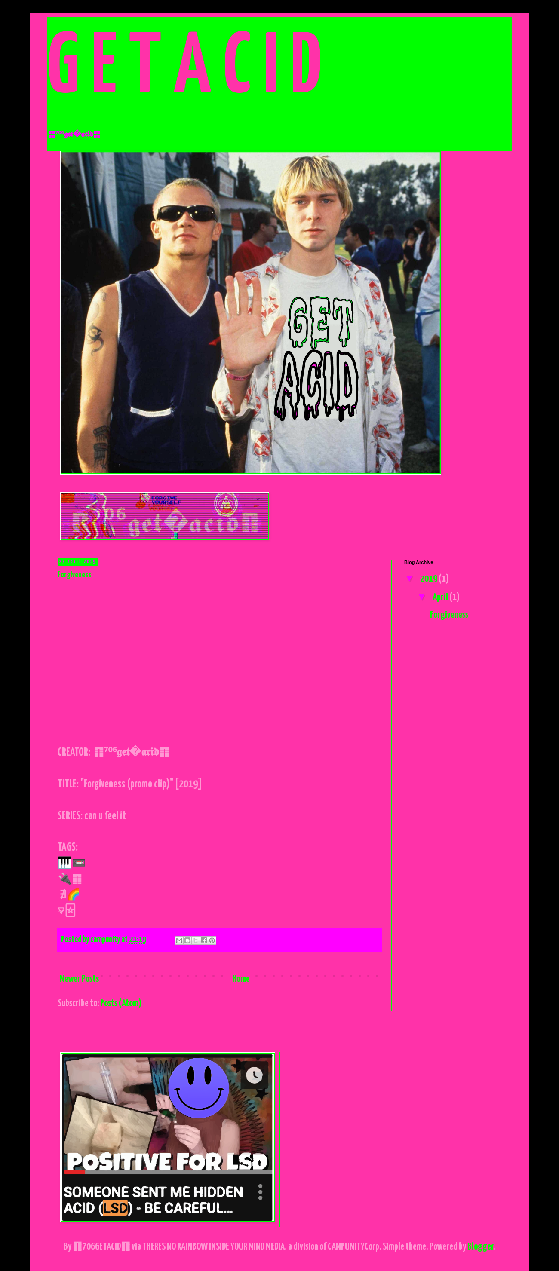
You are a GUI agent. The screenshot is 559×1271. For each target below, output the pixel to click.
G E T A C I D (184, 69)
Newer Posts (79, 979)
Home (241, 979)
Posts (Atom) (120, 1003)
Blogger (480, 1247)
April (441, 597)
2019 (429, 579)
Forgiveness (74, 575)
